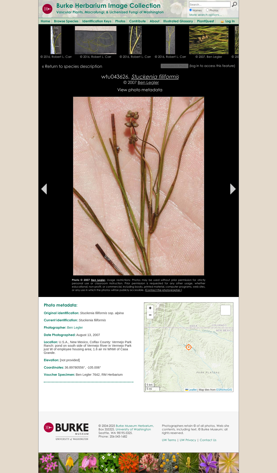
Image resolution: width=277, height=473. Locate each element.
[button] (188, 347)
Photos (214, 10)
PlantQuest (205, 21)
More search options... (205, 15)
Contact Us (208, 440)
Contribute (137, 21)
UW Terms (169, 440)
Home (45, 21)
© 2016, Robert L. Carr (56, 56)
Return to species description (73, 66)
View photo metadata (139, 89)
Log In (230, 21)
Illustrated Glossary (178, 21)
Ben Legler (148, 82)
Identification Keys (96, 21)
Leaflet (191, 389)
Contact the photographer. (163, 290)
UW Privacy (188, 440)
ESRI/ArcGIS (224, 389)
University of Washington (133, 429)
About (154, 21)
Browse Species (66, 21)
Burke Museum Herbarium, (135, 425)
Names (197, 10)
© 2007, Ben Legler (209, 56)
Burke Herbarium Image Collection (108, 5)
